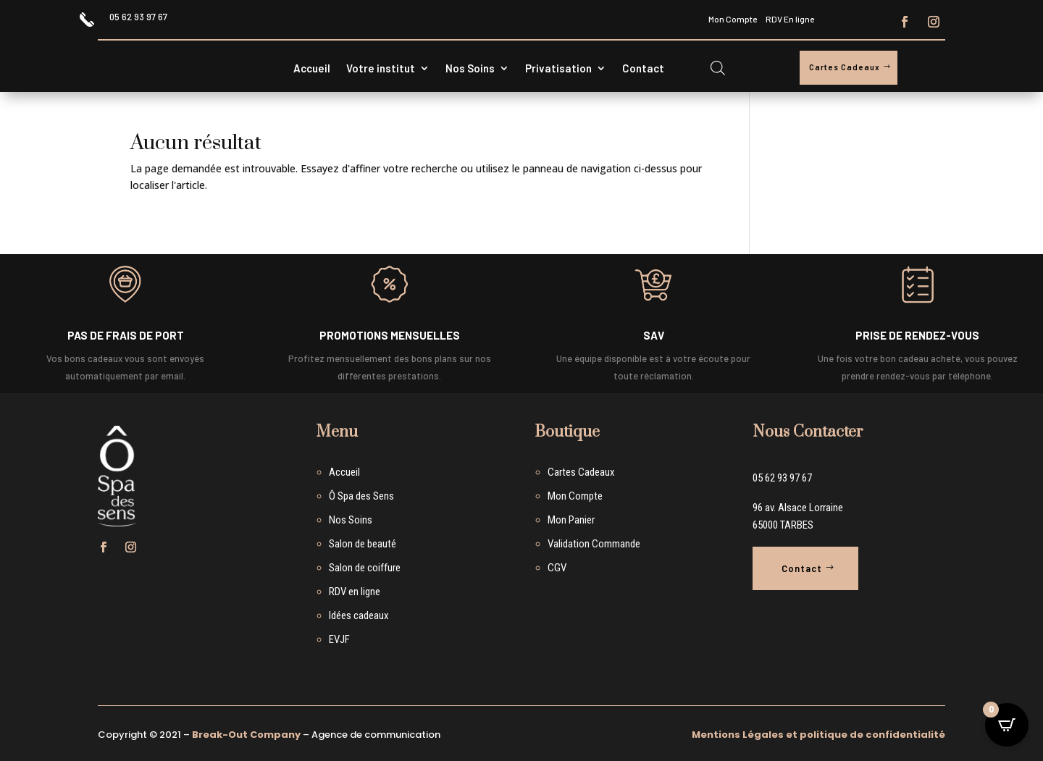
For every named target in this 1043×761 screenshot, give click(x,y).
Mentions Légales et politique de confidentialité (818, 734)
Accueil (311, 69)
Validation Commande (594, 543)
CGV (557, 567)
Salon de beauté (362, 543)
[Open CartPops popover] (1007, 725)
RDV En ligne (790, 19)
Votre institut (380, 69)
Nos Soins (470, 69)
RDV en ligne (354, 591)
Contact (643, 69)
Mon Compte (732, 19)
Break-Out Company (246, 734)
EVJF (339, 639)
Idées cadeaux (359, 615)
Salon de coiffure (365, 567)
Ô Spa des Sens (361, 496)
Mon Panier (571, 519)
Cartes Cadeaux (844, 67)
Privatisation (558, 69)
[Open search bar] (718, 68)
